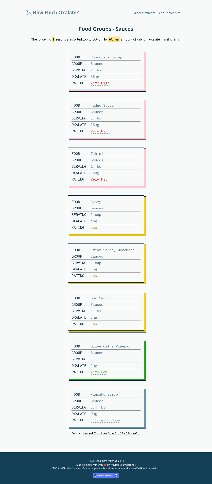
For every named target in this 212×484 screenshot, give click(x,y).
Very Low (99, 372)
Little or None (105, 420)
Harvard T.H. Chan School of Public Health (111, 433)
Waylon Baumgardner (122, 464)
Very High (100, 83)
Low (94, 227)
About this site (169, 13)
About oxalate (145, 13)
